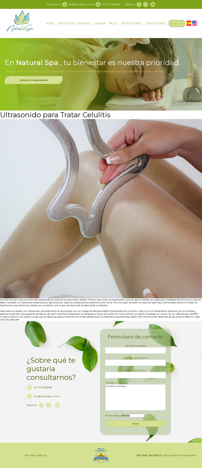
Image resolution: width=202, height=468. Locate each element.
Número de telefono (135, 358)
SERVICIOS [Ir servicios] (84, 23)
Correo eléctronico (135, 370)
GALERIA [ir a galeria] (99, 23)
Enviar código (117, 415)
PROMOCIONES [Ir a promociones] (131, 23)
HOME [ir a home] (50, 23)
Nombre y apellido (135, 345)
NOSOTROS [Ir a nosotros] (66, 23)
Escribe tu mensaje (116, 383)
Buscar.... (177, 23)
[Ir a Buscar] (177, 23)
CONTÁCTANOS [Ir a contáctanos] (156, 23)
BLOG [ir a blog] (113, 23)
